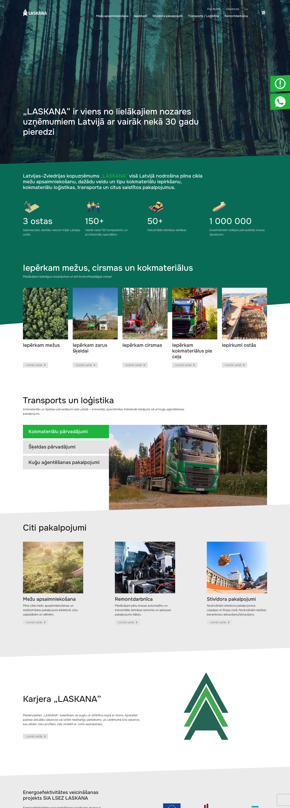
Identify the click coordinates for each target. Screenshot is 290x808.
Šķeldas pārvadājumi (51, 447)
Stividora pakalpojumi (167, 16)
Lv (246, 9)
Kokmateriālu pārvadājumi (58, 432)
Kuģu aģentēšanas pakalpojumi (64, 462)
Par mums (213, 9)
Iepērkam (140, 16)
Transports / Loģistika (203, 16)
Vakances (232, 9)
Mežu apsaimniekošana (112, 16)
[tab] (66, 432)
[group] (45, 328)
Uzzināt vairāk (34, 736)
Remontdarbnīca (236, 16)
